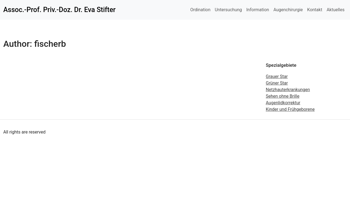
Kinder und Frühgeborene (290, 109)
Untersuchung (228, 9)
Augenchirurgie (288, 9)
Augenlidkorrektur (283, 102)
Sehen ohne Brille (282, 96)
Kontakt (314, 9)
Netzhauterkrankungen (288, 89)
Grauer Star (277, 76)
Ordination (200, 9)
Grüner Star (277, 83)
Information (257, 9)
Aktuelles (335, 9)
